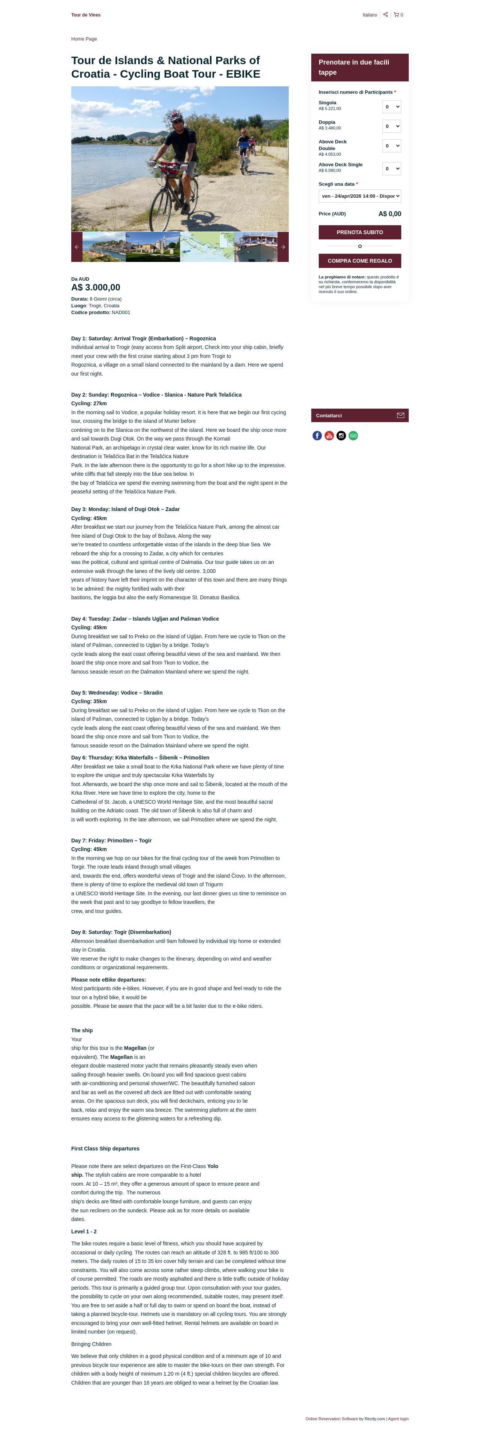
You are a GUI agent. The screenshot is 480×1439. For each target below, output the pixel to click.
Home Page (84, 39)
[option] (98, 247)
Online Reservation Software (332, 1418)
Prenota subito (360, 232)
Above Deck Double (341, 148)
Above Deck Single (341, 168)
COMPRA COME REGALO (360, 261)
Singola (341, 106)
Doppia (341, 125)
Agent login (398, 1418)
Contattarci (329, 415)
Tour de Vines (85, 15)
